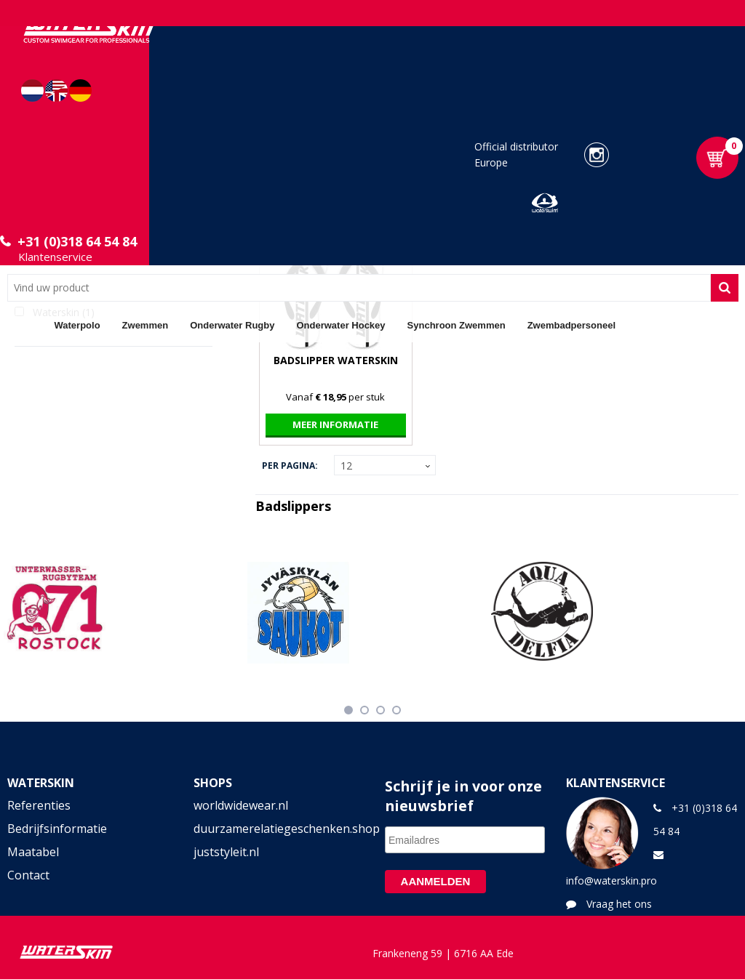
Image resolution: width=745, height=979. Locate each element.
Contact (28, 875)
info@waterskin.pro (611, 880)
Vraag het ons (619, 904)
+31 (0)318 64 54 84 (77, 241)
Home (25, 324)
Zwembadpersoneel (571, 325)
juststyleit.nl (226, 852)
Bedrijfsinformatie (57, 829)
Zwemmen (145, 325)
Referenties (39, 805)
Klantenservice (55, 256)
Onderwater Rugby (232, 325)
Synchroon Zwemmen (456, 325)
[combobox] (359, 288)
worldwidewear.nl (241, 805)
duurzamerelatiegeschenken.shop (280, 829)
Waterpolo (77, 325)
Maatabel (33, 852)
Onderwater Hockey (340, 325)
